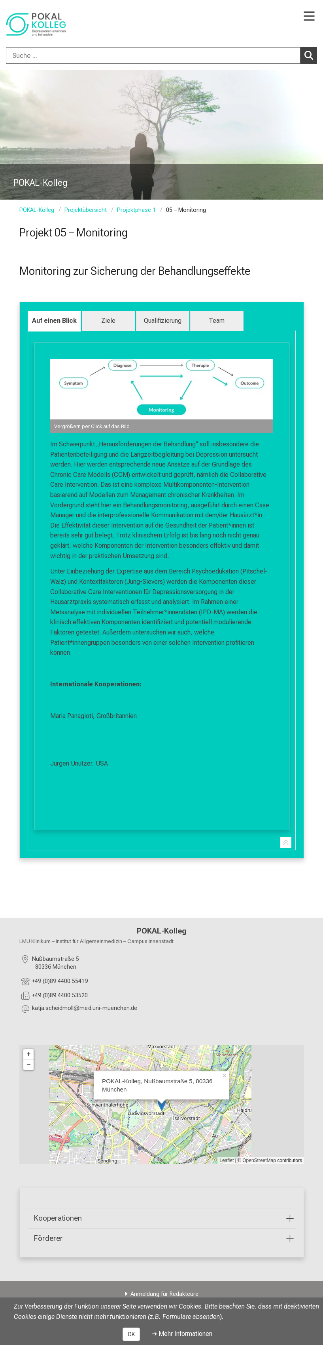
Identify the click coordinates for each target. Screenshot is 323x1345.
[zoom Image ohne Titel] (161, 396)
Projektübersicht (85, 210)
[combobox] (161, 55)
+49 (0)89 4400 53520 (60, 995)
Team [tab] (217, 320)
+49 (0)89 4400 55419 (60, 981)
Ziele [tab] (108, 320)
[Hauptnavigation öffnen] (309, 16)
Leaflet (226, 1160)
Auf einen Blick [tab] (54, 320)
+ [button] (28, 1054)
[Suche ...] (153, 55)
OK (131, 1334)
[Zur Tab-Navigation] (285, 842)
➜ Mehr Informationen (182, 1333)
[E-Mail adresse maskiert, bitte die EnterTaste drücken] (84, 1009)
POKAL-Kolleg (36, 210)
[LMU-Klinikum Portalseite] (33, 24)
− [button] (28, 1064)
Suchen (310, 55)
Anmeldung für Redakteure (164, 1294)
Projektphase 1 (136, 210)
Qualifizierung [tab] (162, 320)
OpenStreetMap (259, 1160)
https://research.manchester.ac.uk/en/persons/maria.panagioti (145, 731)
